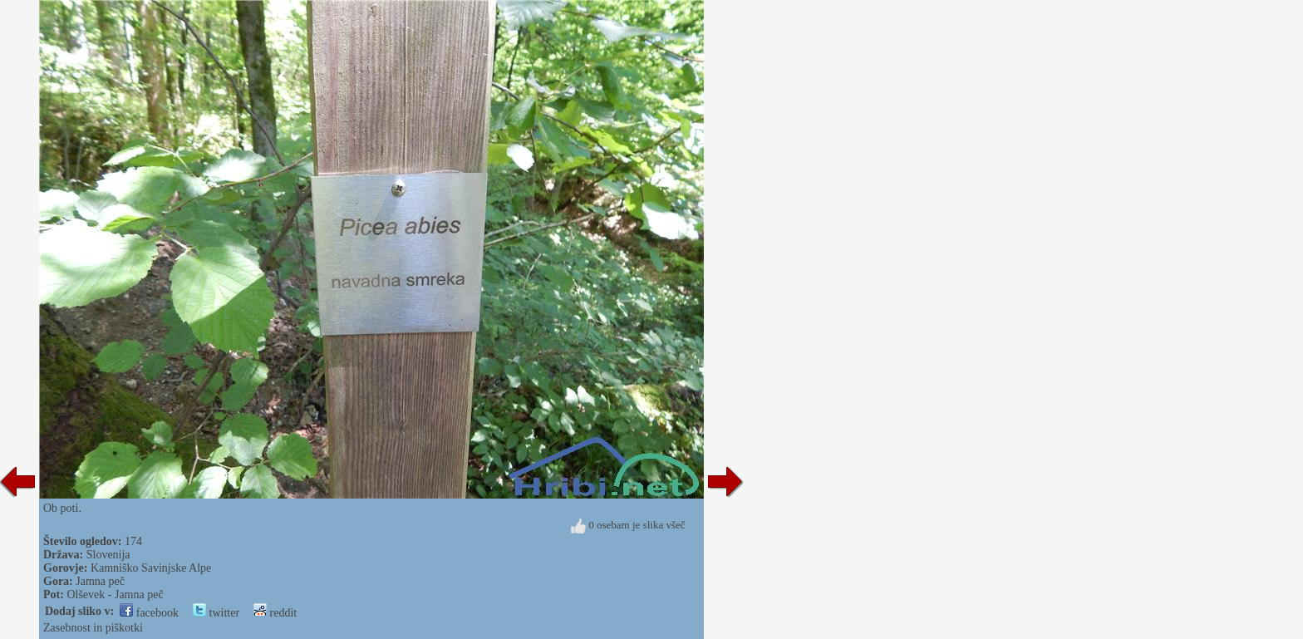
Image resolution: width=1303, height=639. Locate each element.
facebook (149, 613)
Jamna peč (100, 581)
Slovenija (108, 554)
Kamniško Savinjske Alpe (151, 568)
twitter (216, 613)
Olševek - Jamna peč (114, 594)
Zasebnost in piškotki (93, 628)
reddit (275, 613)
